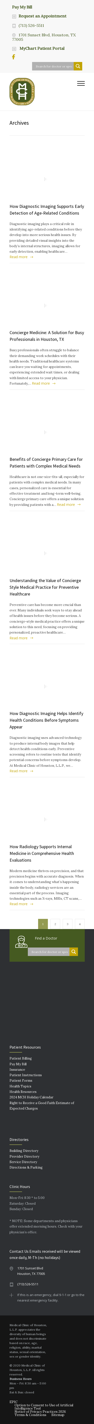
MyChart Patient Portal (41, 48)
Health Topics (20, 1086)
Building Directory (24, 1151)
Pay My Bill (22, 6)
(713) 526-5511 (31, 25)
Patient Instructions (26, 1075)
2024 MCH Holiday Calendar (31, 1097)
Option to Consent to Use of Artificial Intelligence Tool (44, 1407)
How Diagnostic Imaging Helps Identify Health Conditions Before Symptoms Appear (46, 720)
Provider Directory (24, 1156)
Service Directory (23, 1162)
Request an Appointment (42, 15)
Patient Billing (21, 1058)
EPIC (14, 1402)
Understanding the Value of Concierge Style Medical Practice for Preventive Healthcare (45, 587)
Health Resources (23, 1092)
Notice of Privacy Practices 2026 (40, 1412)
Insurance (17, 1070)
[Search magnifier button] (78, 66)
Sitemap (57, 1415)
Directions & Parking (26, 1167)
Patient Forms (21, 1080)
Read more (19, 256)
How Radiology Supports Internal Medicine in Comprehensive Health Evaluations (42, 853)
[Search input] (54, 66)
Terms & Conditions (30, 1415)
